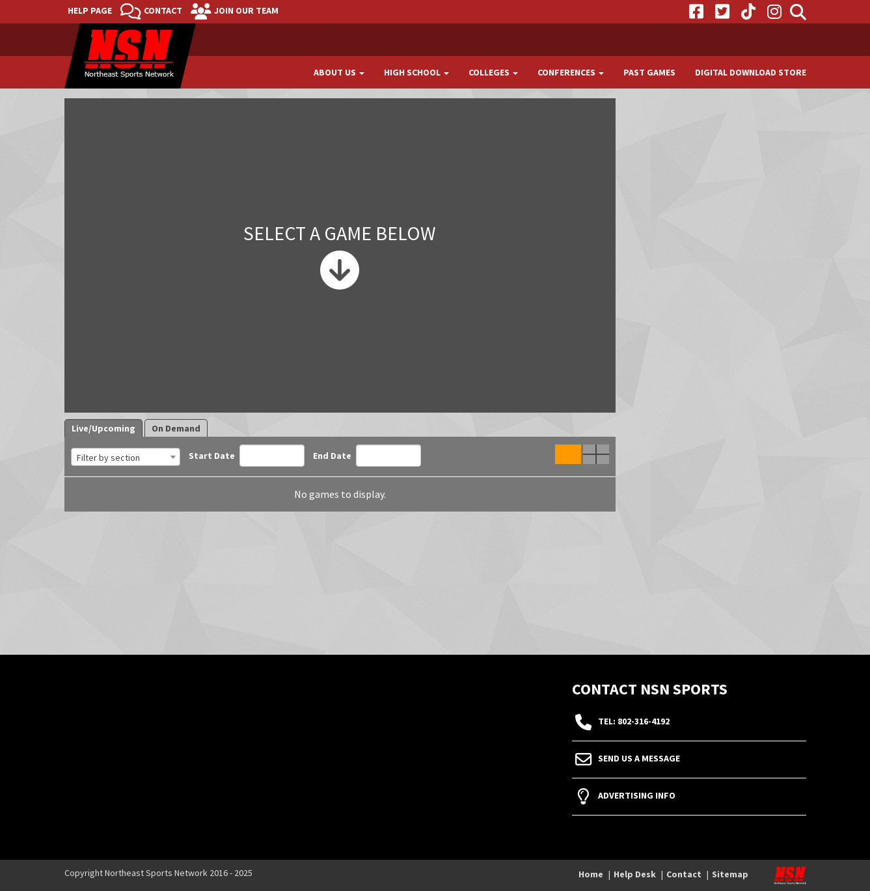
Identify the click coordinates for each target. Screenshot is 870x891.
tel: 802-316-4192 (634, 722)
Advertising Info (636, 796)
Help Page (90, 10)
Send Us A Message (639, 759)
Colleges (493, 72)
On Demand (176, 428)
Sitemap (730, 874)
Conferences (570, 72)
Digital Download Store (750, 72)
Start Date (247, 456)
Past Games (649, 72)
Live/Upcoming (103, 428)
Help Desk (635, 874)
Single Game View (568, 454)
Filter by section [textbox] (108, 457)
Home (590, 874)
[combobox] (125, 457)
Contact (163, 10)
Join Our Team (246, 10)
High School (416, 72)
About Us (339, 72)
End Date (367, 456)
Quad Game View (596, 454)
